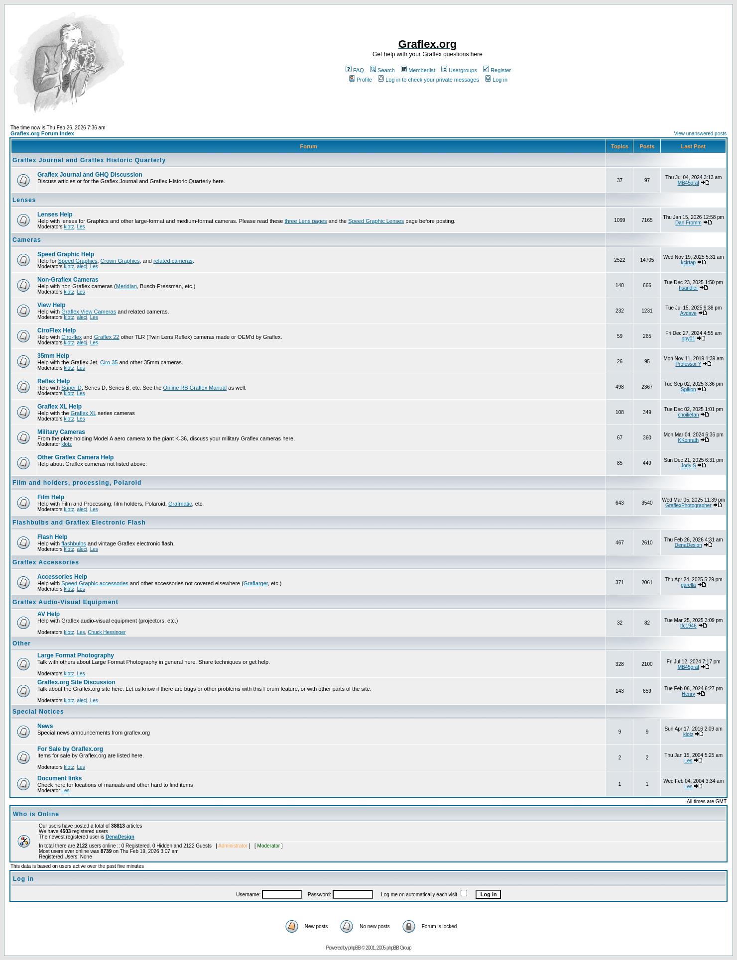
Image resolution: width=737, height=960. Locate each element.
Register (497, 70)
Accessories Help (62, 576)
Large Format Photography (75, 655)
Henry (688, 694)
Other (21, 643)
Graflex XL (84, 413)
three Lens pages (305, 221)
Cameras (26, 239)
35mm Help (53, 355)
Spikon (688, 389)
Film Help (50, 497)
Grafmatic (180, 504)
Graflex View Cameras (88, 312)
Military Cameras (61, 431)
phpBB (354, 948)
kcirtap (688, 262)
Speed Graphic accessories (94, 583)
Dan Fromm (688, 222)
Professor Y (688, 364)
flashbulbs (73, 543)
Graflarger (256, 583)
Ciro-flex (71, 337)
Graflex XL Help (59, 406)
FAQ (355, 70)
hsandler (688, 288)
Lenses (24, 200)
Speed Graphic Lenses (376, 221)
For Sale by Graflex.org (70, 749)
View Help (51, 305)
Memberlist (418, 70)
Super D (71, 388)
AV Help (48, 614)
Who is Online (36, 814)
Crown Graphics (120, 261)
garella (688, 585)
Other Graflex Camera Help (75, 457)
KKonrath (688, 440)
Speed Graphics (78, 261)
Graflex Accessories (45, 562)
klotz (69, 226)
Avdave (688, 313)
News (45, 726)
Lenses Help (55, 214)
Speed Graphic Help (65, 254)
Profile (360, 80)
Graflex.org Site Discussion (76, 682)
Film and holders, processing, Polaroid (76, 482)
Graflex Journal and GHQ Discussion (89, 174)
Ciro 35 (109, 362)
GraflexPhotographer (688, 505)
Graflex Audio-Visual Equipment (65, 602)
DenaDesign (688, 545)
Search (382, 70)
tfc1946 (688, 626)
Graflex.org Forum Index (42, 133)
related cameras (173, 261)
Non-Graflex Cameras (68, 279)
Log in (496, 80)
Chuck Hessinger (106, 632)
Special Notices (38, 711)
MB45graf (688, 183)
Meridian (126, 286)
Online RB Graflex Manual (195, 388)
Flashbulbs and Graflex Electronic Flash (79, 522)
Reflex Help (53, 381)
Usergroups (459, 70)
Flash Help (52, 536)
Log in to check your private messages (428, 80)
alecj (82, 266)
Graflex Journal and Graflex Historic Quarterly (89, 160)
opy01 (688, 338)
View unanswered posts (700, 133)
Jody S (688, 465)
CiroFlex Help (56, 330)
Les (81, 226)
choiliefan (688, 415)
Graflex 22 (107, 337)
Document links (59, 778)
